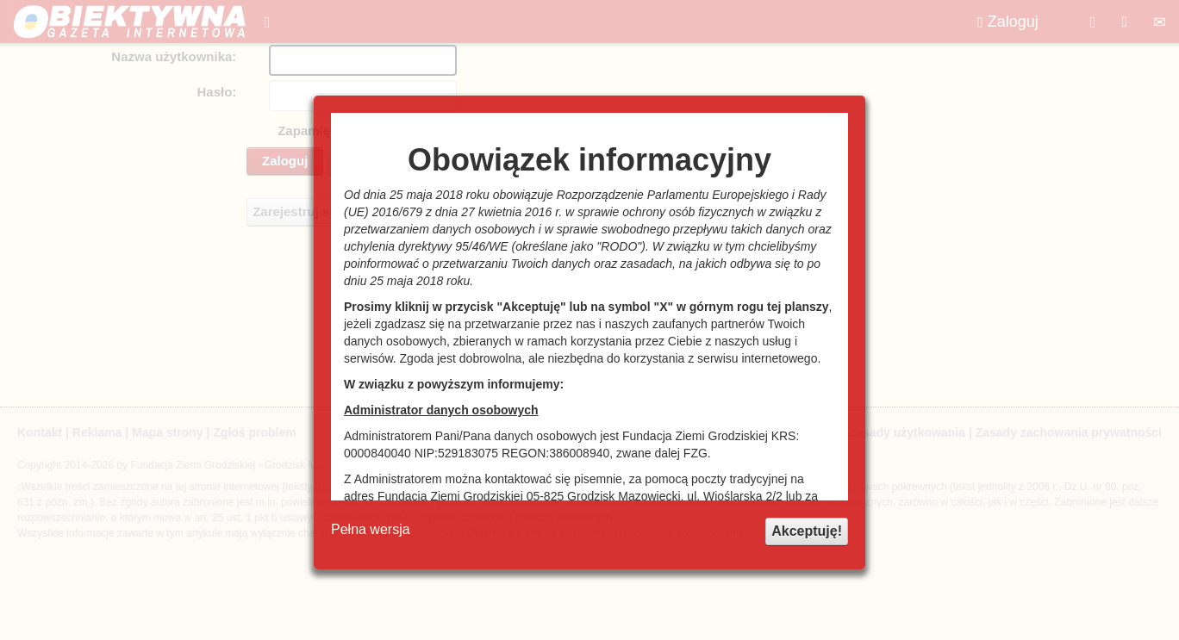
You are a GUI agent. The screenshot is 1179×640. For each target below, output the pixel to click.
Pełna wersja (370, 529)
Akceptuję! (806, 531)
